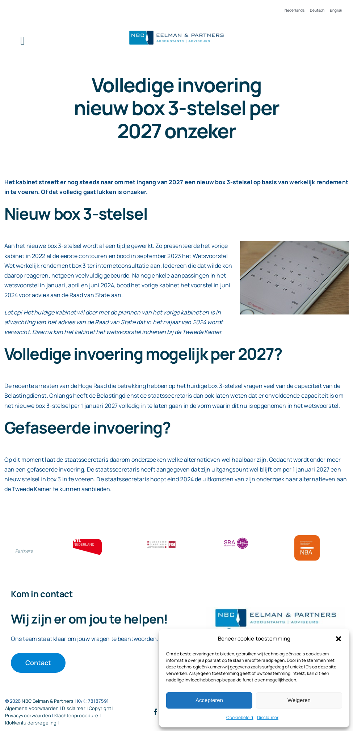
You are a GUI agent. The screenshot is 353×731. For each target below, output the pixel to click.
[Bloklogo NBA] (307, 538)
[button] (338, 638)
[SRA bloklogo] (236, 538)
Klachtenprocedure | (77, 715)
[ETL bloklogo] (87, 542)
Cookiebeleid (239, 717)
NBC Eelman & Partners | (49, 701)
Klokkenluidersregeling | (32, 722)
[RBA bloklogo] (161, 542)
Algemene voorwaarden (32, 708)
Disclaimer (267, 717)
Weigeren (299, 700)
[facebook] (155, 712)
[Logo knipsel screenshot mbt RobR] (176, 31)
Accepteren (209, 700)
